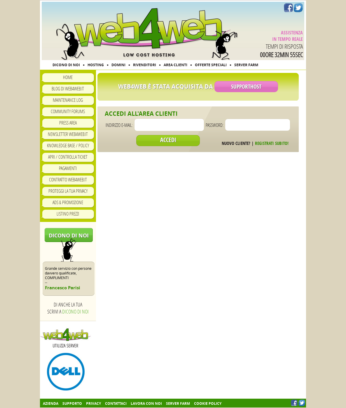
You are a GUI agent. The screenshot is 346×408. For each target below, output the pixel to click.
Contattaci (116, 403)
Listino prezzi (68, 214)
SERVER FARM (246, 64)
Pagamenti (68, 168)
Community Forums (68, 111)
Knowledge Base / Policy (68, 145)
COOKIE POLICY (207, 403)
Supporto (72, 403)
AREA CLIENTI (175, 64)
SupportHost (246, 86)
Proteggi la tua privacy (68, 191)
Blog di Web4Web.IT (68, 88)
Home (68, 77)
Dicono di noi (69, 235)
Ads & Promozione (68, 202)
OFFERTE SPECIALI (211, 64)
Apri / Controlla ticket (68, 157)
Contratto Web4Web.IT (68, 179)
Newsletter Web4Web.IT (68, 134)
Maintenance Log (68, 100)
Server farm (178, 403)
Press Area (68, 123)
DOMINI (118, 64)
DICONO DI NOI (66, 64)
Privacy (93, 403)
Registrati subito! (272, 143)
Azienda (50, 403)
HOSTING (96, 64)
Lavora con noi (146, 403)
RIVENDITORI (144, 64)
